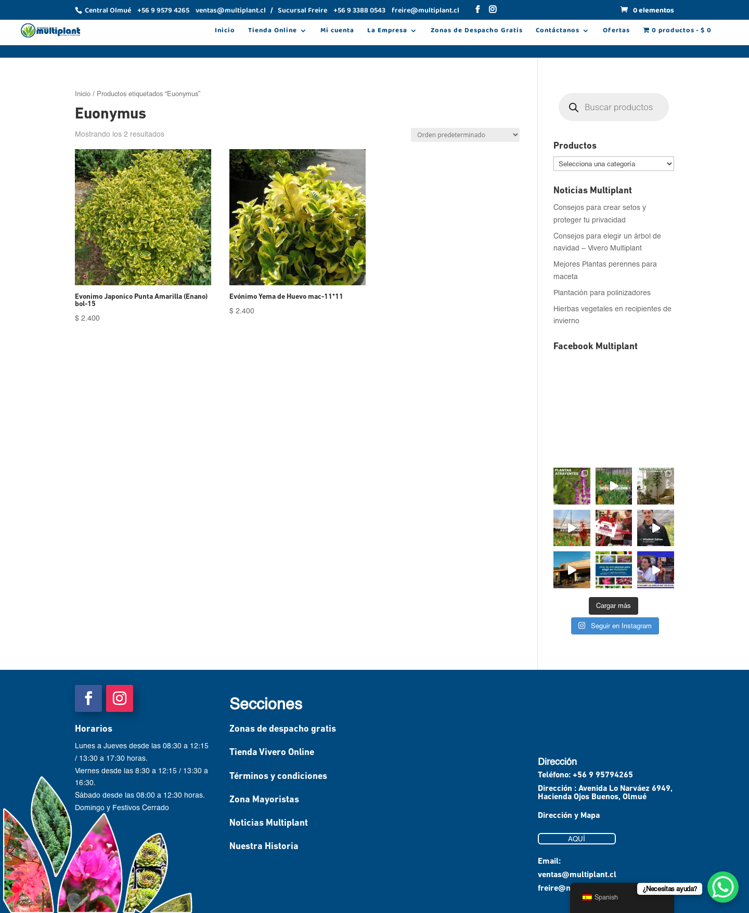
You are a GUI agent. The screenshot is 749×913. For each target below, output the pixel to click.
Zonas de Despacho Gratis (477, 31)
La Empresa (387, 31)
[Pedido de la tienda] (465, 135)
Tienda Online (272, 31)
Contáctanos (557, 31)
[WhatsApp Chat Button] (723, 887)
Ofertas (616, 31)
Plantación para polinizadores (602, 292)
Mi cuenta (337, 31)
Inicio (225, 31)
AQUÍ (576, 839)
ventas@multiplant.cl (577, 875)
